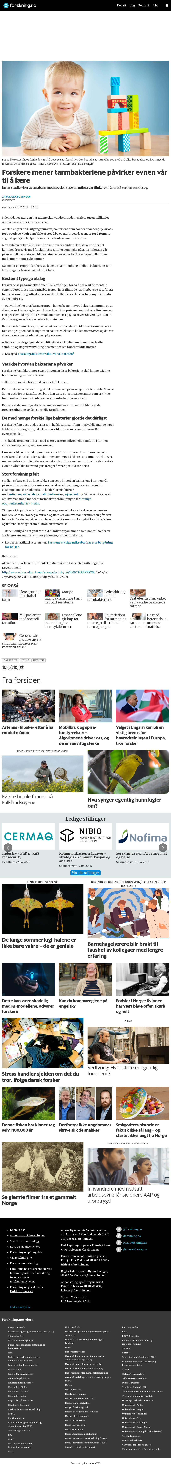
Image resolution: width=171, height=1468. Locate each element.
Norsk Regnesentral (75, 1425)
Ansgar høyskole (16, 1327)
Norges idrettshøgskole (77, 1416)
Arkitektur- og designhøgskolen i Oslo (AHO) (31, 1331)
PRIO (124, 1331)
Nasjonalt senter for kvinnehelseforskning (86, 1373)
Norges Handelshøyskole (78, 1403)
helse (25, 660)
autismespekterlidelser (24, 494)
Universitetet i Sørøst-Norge (136, 1427)
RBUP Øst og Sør (130, 1336)
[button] (163, 847)
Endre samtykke (20, 1307)
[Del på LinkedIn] (15, 667)
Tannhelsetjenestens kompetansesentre (142, 1391)
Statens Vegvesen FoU (133, 1374)
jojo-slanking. (74, 494)
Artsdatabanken (16, 1336)
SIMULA (126, 1348)
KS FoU (11, 1413)
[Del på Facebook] (4, 667)
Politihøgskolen (130, 1327)
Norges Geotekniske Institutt (79, 1398)
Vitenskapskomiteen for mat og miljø (141, 1449)
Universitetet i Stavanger (134, 1422)
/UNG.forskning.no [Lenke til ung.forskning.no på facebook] (135, 1242)
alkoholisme (51, 494)
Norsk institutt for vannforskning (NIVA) (85, 1442)
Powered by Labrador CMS (85, 1463)
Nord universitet (73, 1389)
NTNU (68, 1347)
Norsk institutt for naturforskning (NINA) (86, 1438)
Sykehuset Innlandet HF (134, 1387)
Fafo (10, 1352)
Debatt (121, 5)
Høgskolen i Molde (17, 1387)
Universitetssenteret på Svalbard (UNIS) (142, 1431)
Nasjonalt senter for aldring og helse (83, 1364)
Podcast (143, 5)
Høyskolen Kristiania (18, 1405)
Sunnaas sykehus (130, 1382)
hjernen (38, 660)
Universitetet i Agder (132, 1405)
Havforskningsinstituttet (20, 1382)
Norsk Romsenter (74, 1429)
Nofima (68, 1385)
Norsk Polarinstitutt (75, 1420)
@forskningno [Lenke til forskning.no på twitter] (132, 1229)
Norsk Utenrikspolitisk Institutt (81, 1434)
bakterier (10, 660)
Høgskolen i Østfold (18, 1391)
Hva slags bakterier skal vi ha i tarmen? (46, 354)
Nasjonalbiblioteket (75, 1351)
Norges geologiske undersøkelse (81, 1411)
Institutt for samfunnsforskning (24, 1409)
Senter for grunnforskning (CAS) (138, 1357)
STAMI (125, 1369)
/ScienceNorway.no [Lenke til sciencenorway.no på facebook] (135, 1249)
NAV (10, 1435)
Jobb (155, 5)
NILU (10, 1451)
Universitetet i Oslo (131, 1418)
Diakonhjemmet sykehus (20, 1340)
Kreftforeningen (16, 1418)
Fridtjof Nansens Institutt (20, 1374)
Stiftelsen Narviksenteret (134, 1378)
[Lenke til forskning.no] (56, 4)
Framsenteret (15, 1369)
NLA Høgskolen (73, 1327)
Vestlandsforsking (131, 1436)
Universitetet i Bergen (133, 1409)
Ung (132, 5)
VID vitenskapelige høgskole (136, 1444)
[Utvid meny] (167, 5)
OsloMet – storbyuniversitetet (80, 1447)
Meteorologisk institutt (19, 1430)
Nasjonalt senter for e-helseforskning (84, 1368)
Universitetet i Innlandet (134, 1413)
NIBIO (11, 1439)
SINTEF (126, 1352)
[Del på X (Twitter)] (10, 667)
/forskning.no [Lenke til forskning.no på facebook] (132, 1235)
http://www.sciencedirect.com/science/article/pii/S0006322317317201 (48, 572)
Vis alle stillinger (85, 873)
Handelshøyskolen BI (19, 1378)
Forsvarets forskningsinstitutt (23, 1365)
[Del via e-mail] (21, 667)
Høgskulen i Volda (17, 1396)
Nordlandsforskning (75, 1394)
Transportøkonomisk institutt (137, 1396)
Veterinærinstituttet (132, 1440)
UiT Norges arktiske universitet (138, 1400)
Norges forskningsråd (76, 1407)
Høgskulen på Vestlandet (20, 1400)
